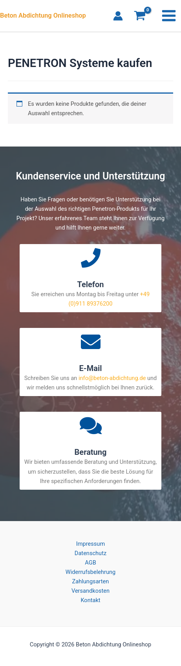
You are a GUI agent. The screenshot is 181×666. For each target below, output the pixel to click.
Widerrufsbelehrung (90, 572)
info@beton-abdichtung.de (112, 378)
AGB (90, 562)
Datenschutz (90, 553)
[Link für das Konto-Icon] (118, 16)
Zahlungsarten (90, 581)
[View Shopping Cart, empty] (140, 16)
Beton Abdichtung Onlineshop (43, 15)
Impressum (90, 543)
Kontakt (90, 600)
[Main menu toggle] (169, 16)
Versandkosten (90, 590)
